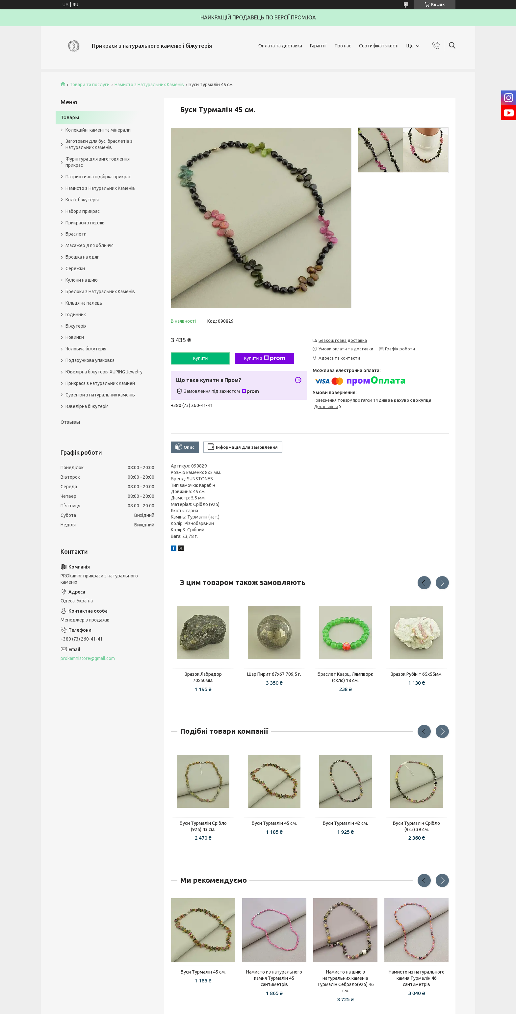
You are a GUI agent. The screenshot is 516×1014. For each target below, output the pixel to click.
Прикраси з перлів (85, 222)
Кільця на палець (83, 303)
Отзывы (70, 422)
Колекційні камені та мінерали (98, 130)
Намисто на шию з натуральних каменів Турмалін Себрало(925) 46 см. (345, 981)
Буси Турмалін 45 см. (274, 823)
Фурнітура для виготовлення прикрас (97, 162)
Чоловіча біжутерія (85, 348)
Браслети (76, 234)
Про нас (343, 45)
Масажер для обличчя (89, 245)
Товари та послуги (90, 84)
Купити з (264, 358)
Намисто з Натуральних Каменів (149, 84)
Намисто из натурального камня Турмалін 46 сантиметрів (417, 978)
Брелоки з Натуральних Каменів (100, 291)
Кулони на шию (81, 280)
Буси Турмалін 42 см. (345, 823)
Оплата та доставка (280, 45)
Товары (70, 117)
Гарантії (318, 45)
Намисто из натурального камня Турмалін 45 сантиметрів (274, 978)
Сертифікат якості (379, 45)
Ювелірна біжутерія (87, 406)
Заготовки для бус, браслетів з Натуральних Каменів (99, 144)
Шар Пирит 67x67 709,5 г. (274, 674)
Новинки (74, 337)
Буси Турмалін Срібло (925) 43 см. (203, 826)
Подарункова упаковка (90, 360)
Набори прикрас (82, 211)
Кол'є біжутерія (82, 199)
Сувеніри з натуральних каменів (100, 394)
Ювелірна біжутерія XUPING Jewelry (103, 371)
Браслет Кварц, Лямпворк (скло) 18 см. (345, 677)
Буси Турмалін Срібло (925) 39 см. (416, 826)
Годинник (75, 314)
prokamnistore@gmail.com (88, 658)
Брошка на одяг (82, 257)
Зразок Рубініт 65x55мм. (417, 674)
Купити (200, 358)
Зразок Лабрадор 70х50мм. (203, 677)
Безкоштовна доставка (343, 340)
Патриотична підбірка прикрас (98, 176)
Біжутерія (76, 326)
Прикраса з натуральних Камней (100, 383)
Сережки (75, 268)
